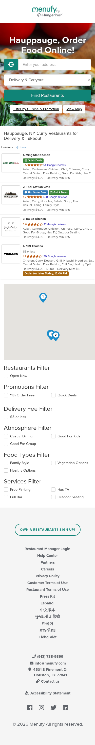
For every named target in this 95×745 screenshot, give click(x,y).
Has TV (63, 489)
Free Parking (20, 489)
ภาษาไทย (47, 630)
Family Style (19, 463)
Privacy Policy (48, 576)
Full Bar (16, 497)
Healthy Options (23, 470)
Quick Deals (67, 395)
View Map (74, 109)
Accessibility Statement (47, 693)
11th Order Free (22, 395)
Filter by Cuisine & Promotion (36, 109)
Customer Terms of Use (47, 583)
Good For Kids (69, 436)
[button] (43, 298)
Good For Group (23, 444)
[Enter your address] (54, 64)
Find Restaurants (47, 95)
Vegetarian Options (73, 463)
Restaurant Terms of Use (47, 589)
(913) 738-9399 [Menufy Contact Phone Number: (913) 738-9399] (48, 656)
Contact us (47, 681)
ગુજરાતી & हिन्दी (47, 616)
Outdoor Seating (71, 497)
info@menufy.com (47, 663)
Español (47, 603)
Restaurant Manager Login (47, 549)
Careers (47, 569)
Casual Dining (21, 436)
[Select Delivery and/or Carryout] (47, 80)
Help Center (47, 555)
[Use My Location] (11, 64)
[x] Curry (20, 147)
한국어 (47, 623)
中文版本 (47, 610)
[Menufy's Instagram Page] (41, 708)
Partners (48, 562)
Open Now (18, 376)
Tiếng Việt (47, 637)
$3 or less (18, 417)
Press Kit (47, 596)
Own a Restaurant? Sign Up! (47, 530)
